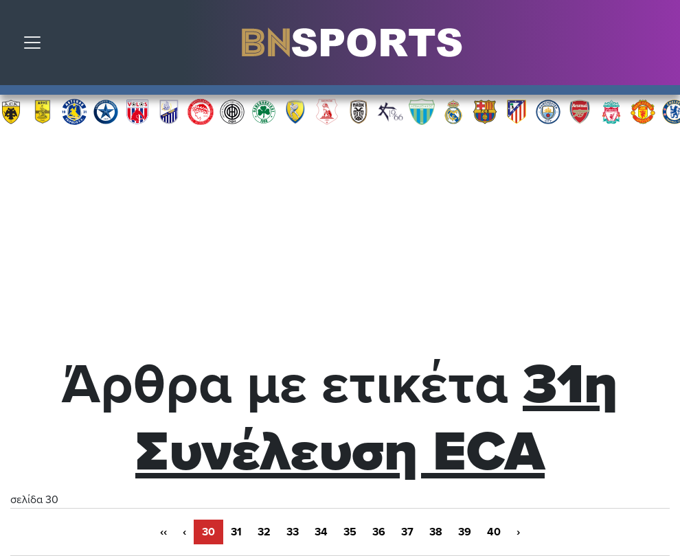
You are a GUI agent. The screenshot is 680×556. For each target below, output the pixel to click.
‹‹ (163, 532)
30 (208, 532)
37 (407, 532)
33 (292, 532)
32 (264, 532)
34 (321, 532)
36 (378, 532)
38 (435, 532)
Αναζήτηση (659, 46)
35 (349, 532)
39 (464, 532)
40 (494, 532)
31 (236, 532)
